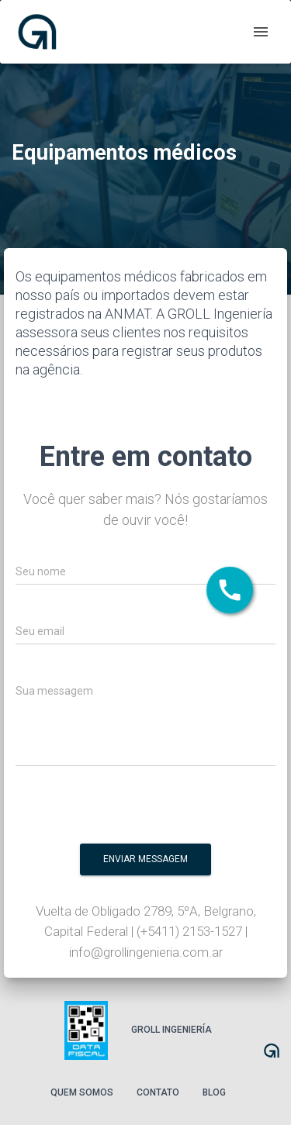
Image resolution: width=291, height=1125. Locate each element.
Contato (158, 1092)
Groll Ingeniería (171, 1029)
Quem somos (81, 1092)
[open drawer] (260, 31)
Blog (214, 1092)
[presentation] (169, 809)
